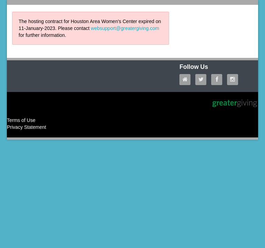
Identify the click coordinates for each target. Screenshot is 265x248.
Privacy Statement (26, 127)
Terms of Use (21, 120)
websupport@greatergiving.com (125, 28)
